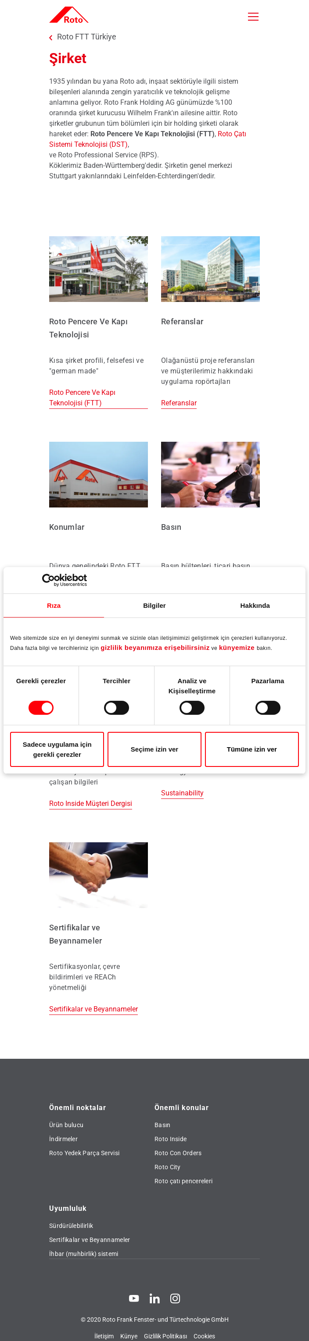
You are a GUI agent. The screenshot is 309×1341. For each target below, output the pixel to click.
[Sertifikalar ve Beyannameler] (98, 928)
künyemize (238, 647)
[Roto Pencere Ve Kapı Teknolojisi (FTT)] (98, 322)
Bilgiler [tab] (154, 605)
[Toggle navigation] (253, 16)
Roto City (167, 1167)
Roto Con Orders (178, 1153)
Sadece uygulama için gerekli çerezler (57, 749)
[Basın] (210, 523)
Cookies (204, 1336)
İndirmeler (63, 1138)
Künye (128, 1336)
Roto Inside (170, 1138)
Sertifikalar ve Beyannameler (89, 1239)
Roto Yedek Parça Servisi (84, 1153)
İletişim (104, 1336)
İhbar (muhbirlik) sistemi (84, 1253)
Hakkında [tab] (255, 605)
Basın (162, 1124)
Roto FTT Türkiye (86, 36)
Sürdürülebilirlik (71, 1225)
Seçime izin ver (154, 749)
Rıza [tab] (54, 605)
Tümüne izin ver (252, 749)
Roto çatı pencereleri (183, 1181)
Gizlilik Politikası (165, 1336)
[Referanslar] (210, 322)
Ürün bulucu (66, 1124)
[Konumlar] (98, 523)
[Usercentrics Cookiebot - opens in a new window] (48, 580)
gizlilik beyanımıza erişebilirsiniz (155, 647)
